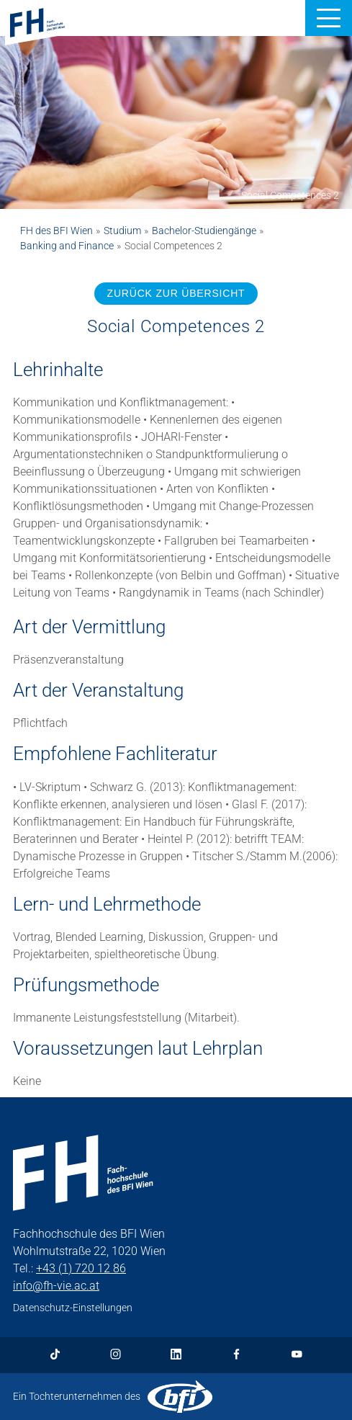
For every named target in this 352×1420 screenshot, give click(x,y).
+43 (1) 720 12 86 (81, 1268)
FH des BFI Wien (56, 230)
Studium (122, 230)
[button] (328, 18)
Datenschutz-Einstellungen (72, 1307)
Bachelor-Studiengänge (204, 230)
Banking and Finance (67, 245)
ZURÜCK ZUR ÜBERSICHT (176, 293)
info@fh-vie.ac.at (56, 1285)
